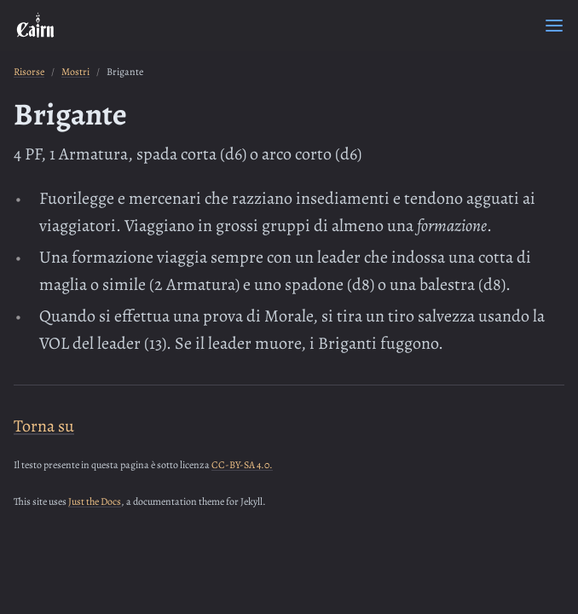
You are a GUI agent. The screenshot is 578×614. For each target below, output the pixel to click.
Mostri (75, 71)
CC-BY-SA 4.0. (242, 465)
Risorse (29, 71)
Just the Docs (94, 501)
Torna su (44, 425)
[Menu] (554, 25)
